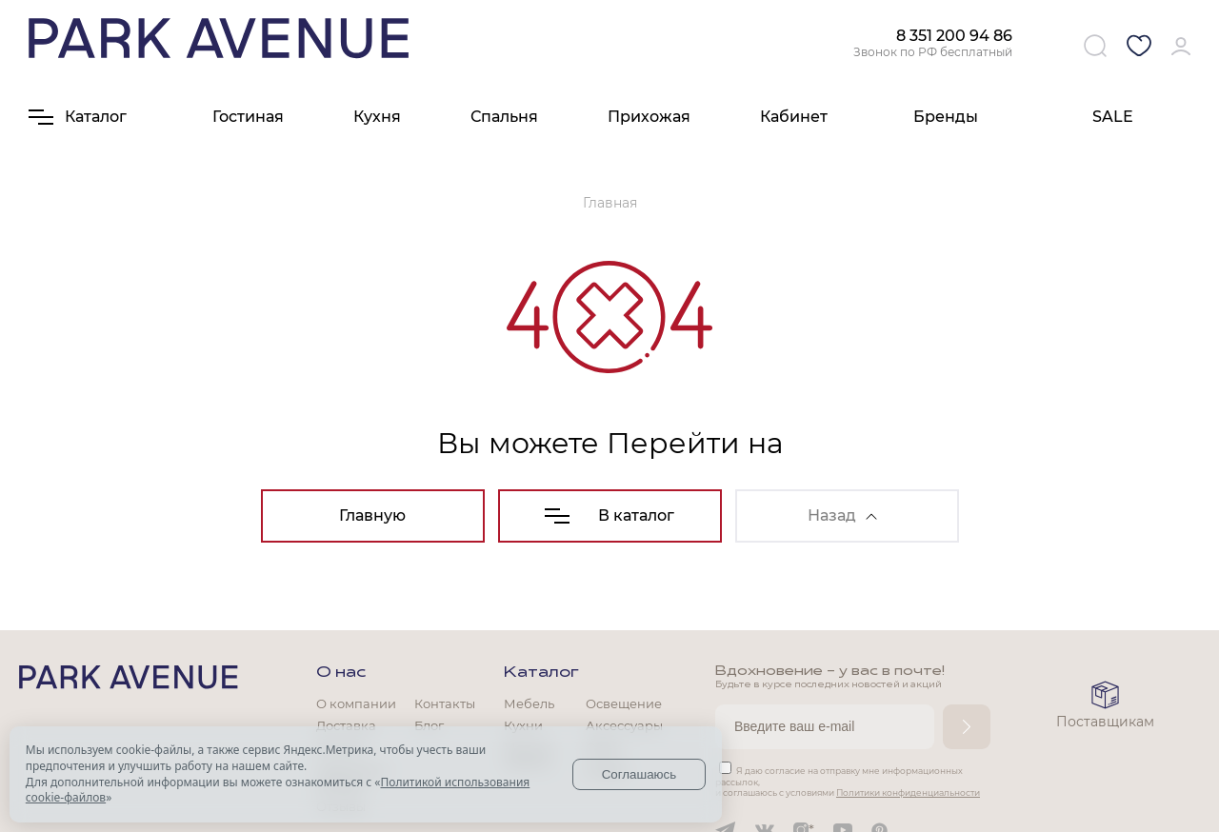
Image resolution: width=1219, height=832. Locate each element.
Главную (372, 515)
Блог (429, 725)
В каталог (609, 515)
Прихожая (649, 117)
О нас (341, 673)
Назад (842, 515)
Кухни (523, 725)
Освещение (624, 703)
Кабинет (794, 117)
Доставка (346, 725)
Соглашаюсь (639, 774)
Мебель (529, 703)
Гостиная (248, 117)
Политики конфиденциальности (908, 792)
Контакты (444, 703)
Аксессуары (624, 725)
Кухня (377, 117)
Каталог (541, 673)
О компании (356, 703)
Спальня (504, 117)
